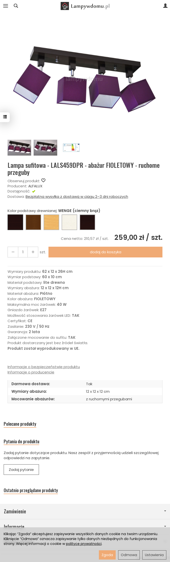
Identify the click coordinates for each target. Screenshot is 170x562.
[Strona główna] (85, 6)
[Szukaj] (15, 6)
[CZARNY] (87, 222)
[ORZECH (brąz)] (33, 222)
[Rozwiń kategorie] (5, 6)
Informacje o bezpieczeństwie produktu (44, 366)
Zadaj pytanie (21, 469)
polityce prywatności (84, 543)
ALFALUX (35, 186)
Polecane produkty (20, 424)
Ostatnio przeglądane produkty (31, 490)
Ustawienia (154, 554)
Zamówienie (85, 511)
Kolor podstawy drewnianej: (54, 210)
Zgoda (107, 554)
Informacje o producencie (31, 372)
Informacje (85, 526)
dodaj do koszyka (105, 251)
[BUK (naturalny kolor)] (51, 222)
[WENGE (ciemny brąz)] (15, 222)
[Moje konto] (165, 6)
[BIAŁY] (69, 222)
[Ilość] (23, 252)
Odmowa (129, 554)
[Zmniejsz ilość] (33, 252)
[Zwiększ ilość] (13, 252)
